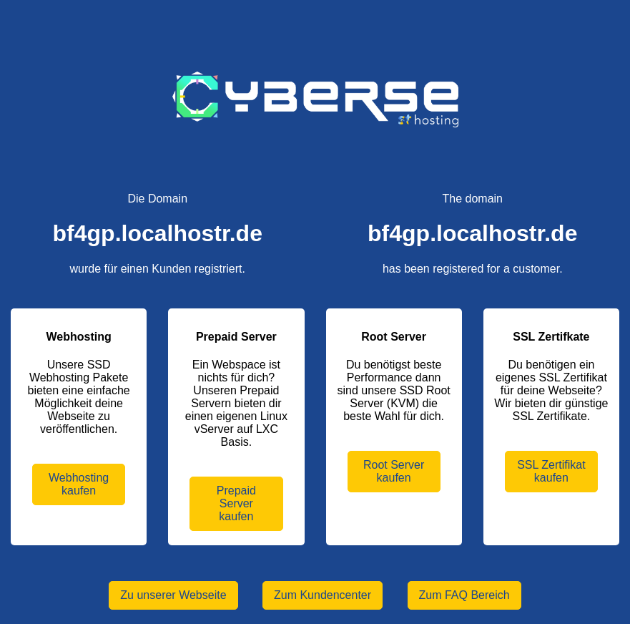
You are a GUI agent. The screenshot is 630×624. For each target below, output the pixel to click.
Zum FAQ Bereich (464, 595)
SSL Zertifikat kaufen (551, 471)
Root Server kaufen (393, 471)
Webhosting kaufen (79, 484)
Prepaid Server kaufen (236, 503)
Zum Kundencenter (322, 595)
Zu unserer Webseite (173, 595)
